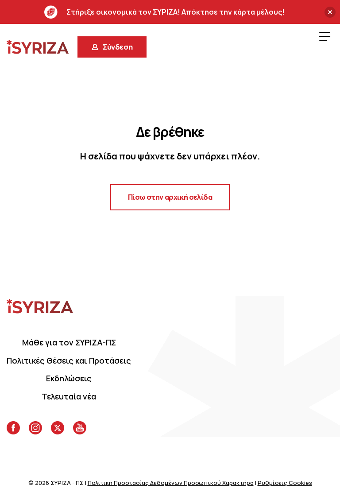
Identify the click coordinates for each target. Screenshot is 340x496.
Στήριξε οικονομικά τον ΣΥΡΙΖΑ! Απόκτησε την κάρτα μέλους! (164, 12)
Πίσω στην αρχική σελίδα (170, 197)
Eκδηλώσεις (69, 378)
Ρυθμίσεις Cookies (285, 483)
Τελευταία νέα (69, 396)
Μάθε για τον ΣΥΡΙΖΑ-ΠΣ (69, 342)
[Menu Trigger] (324, 36)
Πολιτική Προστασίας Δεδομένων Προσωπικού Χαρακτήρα (171, 483)
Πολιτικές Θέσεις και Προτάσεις (69, 360)
